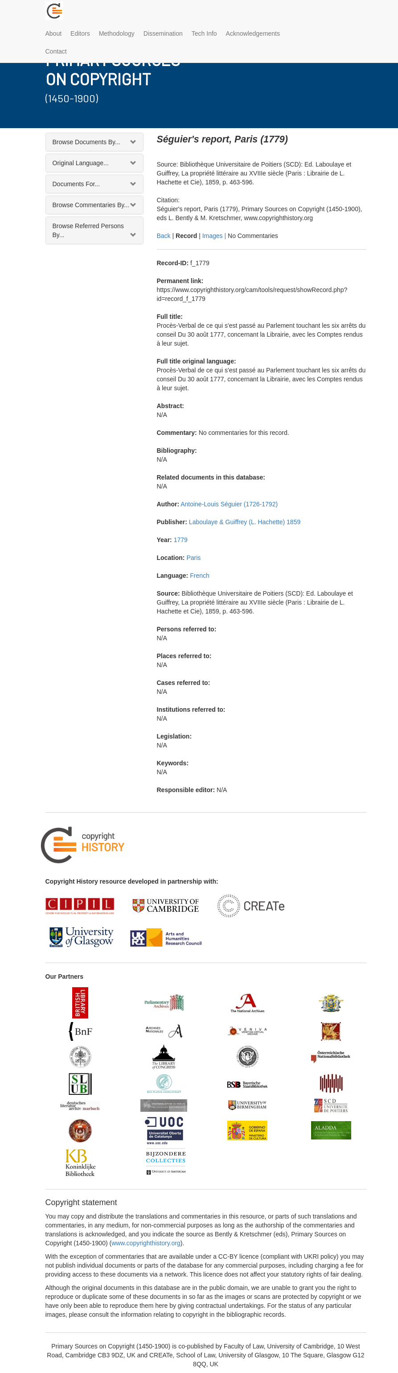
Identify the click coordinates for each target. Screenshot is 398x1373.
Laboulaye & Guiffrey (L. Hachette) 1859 (244, 522)
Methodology (117, 33)
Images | (215, 235)
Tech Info (204, 33)
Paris (193, 557)
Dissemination (163, 33)
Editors (80, 33)
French (199, 575)
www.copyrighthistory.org (146, 1243)
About (53, 33)
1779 (181, 539)
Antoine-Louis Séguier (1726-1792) (229, 504)
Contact (56, 51)
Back (164, 235)
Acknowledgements (253, 33)
